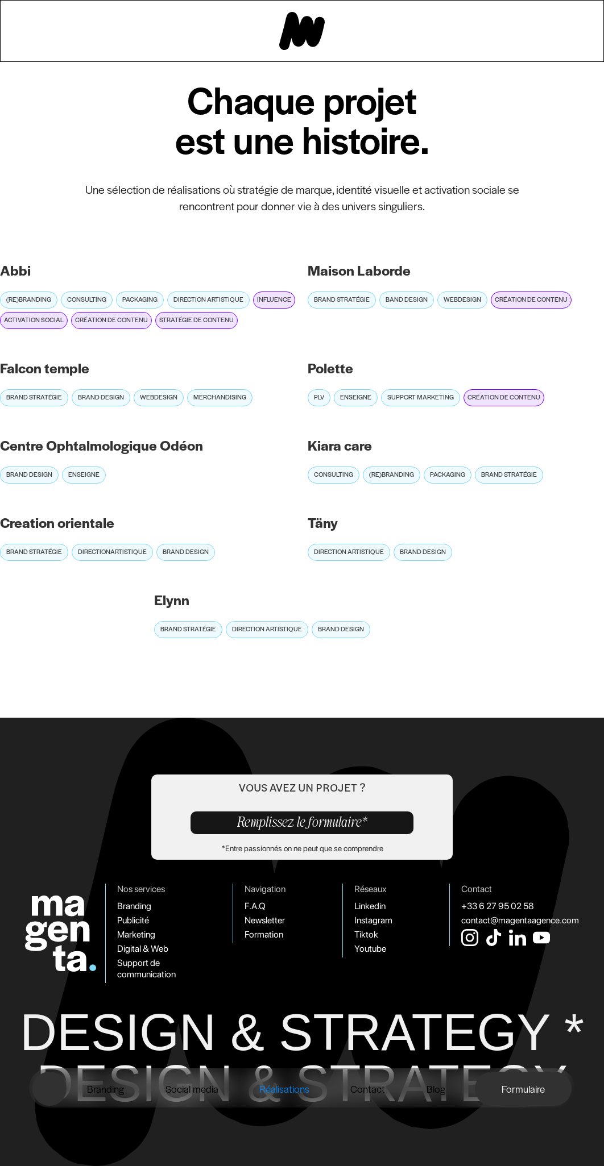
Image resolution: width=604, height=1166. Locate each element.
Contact (367, 1088)
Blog (436, 1088)
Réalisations (284, 1088)
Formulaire (523, 1088)
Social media (192, 1088)
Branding (105, 1088)
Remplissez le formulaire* (302, 822)
